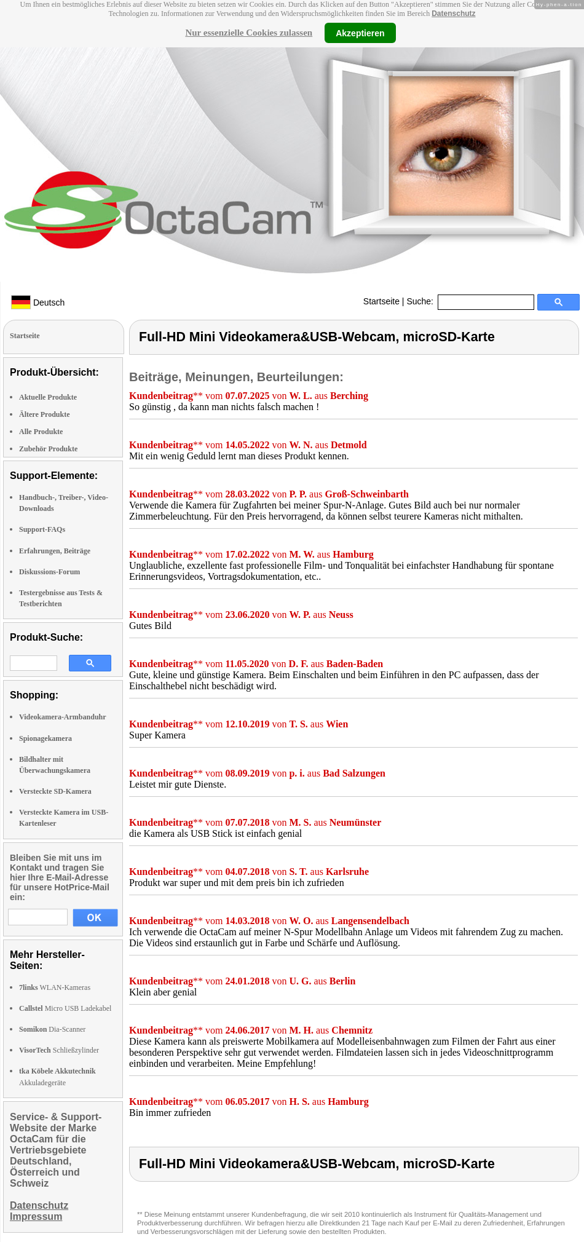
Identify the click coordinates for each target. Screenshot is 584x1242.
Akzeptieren (360, 33)
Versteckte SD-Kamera (55, 791)
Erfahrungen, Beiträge (54, 551)
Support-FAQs (42, 529)
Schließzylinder (59, 1050)
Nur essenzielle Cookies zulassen (248, 33)
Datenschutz (453, 13)
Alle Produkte (41, 431)
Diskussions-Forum (49, 572)
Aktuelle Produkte (48, 397)
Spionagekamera (45, 738)
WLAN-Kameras (54, 987)
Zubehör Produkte (48, 449)
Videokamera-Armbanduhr (62, 717)
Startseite (381, 301)
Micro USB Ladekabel (65, 1008)
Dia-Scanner (52, 1029)
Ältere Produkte (44, 414)
